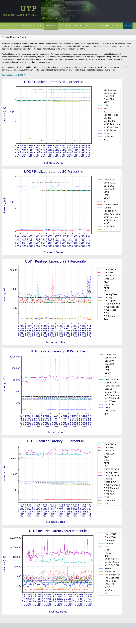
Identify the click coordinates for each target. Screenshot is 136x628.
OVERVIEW (4, 26)
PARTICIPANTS (84, 26)
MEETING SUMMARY (97, 26)
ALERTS (32, 26)
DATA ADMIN (14, 26)
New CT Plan (128, 26)
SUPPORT (109, 26)
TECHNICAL (24, 26)
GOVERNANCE (72, 26)
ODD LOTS (118, 26)
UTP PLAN (62, 26)
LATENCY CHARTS (51, 26)
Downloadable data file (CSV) (13, 75)
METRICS (40, 26)
